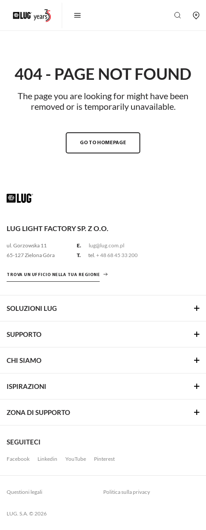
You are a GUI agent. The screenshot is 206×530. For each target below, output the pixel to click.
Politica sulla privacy (126, 492)
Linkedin (47, 458)
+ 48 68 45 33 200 (117, 255)
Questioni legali (24, 492)
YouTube (75, 458)
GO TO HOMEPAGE (103, 143)
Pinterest (104, 458)
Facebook (18, 458)
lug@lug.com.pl (106, 245)
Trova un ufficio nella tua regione (53, 274)
